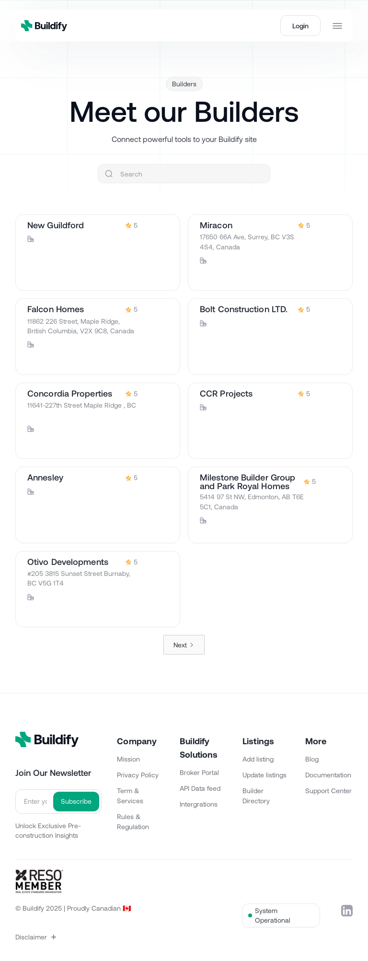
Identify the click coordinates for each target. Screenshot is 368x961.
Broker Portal (199, 772)
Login (300, 26)
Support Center (328, 790)
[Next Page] (184, 645)
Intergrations (199, 804)
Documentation (328, 775)
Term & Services (130, 795)
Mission (128, 759)
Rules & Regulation (133, 821)
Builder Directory (256, 795)
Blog (312, 759)
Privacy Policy (138, 775)
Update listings (264, 775)
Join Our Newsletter (53, 772)
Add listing (258, 759)
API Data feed (200, 788)
